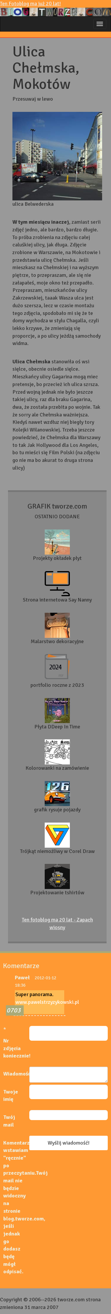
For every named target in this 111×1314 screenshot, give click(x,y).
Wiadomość (16, 1074)
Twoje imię (10, 1096)
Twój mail (9, 1121)
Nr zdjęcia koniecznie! (16, 1048)
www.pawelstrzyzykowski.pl (47, 1002)
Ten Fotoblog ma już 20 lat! (55, 8)
